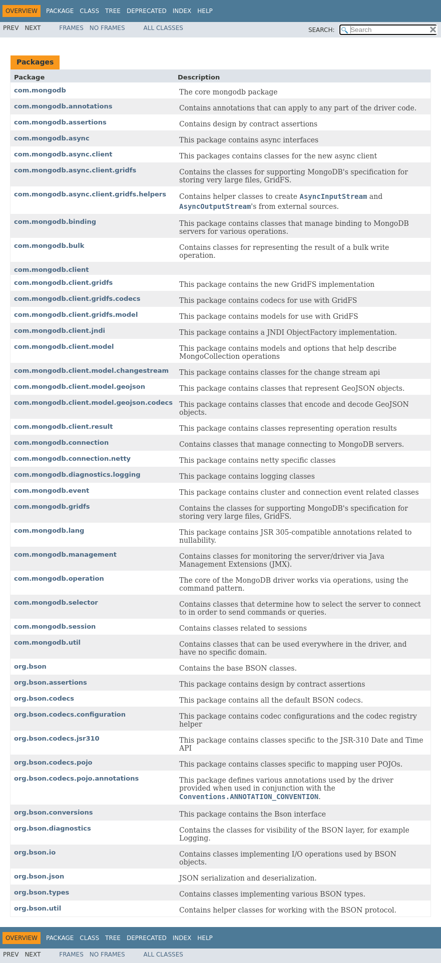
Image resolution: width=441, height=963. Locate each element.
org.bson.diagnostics (52, 828)
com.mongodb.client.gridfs (63, 282)
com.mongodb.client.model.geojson (79, 386)
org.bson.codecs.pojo (53, 762)
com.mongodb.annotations (63, 106)
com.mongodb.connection (61, 442)
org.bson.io (35, 852)
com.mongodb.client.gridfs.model (76, 314)
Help (205, 10)
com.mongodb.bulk (49, 245)
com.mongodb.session (55, 626)
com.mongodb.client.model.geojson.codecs (93, 402)
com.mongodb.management (65, 554)
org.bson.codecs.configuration (70, 714)
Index (182, 10)
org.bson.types (41, 892)
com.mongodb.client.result (63, 426)
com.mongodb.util (47, 642)
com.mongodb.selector (56, 602)
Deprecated (147, 10)
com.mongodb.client (51, 269)
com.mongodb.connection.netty (72, 458)
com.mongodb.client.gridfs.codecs (77, 298)
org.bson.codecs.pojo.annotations (76, 778)
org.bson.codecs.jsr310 (57, 738)
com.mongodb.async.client (63, 154)
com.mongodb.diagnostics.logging (77, 474)
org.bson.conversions (53, 812)
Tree (113, 10)
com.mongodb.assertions (60, 122)
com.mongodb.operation (59, 578)
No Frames (107, 27)
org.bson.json (39, 876)
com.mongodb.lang (49, 530)
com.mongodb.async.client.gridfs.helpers (90, 194)
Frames (71, 27)
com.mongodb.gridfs (52, 506)
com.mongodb (40, 90)
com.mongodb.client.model (64, 346)
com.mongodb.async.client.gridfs (75, 170)
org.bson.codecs (44, 698)
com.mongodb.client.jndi (59, 330)
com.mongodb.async (52, 138)
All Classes (163, 27)
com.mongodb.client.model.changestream (91, 370)
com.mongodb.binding (55, 221)
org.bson (30, 666)
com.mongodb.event (51, 490)
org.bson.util (37, 908)
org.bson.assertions (50, 682)
